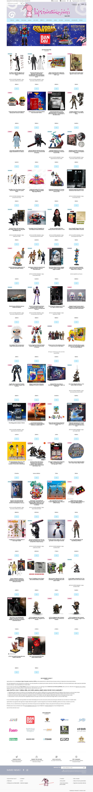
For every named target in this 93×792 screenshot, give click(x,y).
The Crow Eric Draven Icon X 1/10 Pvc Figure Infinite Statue (56, 307)
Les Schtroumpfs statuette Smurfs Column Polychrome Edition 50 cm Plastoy (76, 268)
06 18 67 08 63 (48, 705)
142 (76, 123)
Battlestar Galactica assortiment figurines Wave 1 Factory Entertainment (36, 268)
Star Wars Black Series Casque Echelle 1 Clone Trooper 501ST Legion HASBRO (56, 268)
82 (16, 395)
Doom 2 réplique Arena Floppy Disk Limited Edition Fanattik (36, 579)
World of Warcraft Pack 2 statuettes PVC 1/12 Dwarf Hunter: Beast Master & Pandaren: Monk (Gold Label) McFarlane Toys (36, 463)
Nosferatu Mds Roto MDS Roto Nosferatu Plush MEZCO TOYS (76, 190)
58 (56, 317)
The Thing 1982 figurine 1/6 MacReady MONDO (76, 540)
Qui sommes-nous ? (46, 678)
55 (56, 201)
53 (56, 162)
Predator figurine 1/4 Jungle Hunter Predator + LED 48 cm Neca (76, 112)
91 (76, 201)
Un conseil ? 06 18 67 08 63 (56, 758)
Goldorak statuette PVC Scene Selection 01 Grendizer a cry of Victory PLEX (56, 190)
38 (16, 84)
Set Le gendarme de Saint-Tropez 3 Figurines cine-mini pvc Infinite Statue (56, 502)
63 (16, 201)
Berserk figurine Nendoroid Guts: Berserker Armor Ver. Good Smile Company (36, 151)
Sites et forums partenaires (80, 780)
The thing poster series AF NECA (17, 423)
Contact (62, 778)
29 (76, 162)
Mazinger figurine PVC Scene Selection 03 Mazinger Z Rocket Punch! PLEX (56, 151)
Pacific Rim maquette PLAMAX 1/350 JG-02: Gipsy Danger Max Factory (16, 385)
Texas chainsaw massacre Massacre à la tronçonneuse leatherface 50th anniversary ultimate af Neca (16, 580)
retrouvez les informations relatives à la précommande (76, 759)
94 (16, 162)
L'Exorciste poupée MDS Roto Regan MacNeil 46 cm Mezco (16, 151)
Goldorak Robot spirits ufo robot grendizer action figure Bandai (56, 540)
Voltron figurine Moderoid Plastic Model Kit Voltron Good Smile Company (36, 346)
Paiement (9, 780)
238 (17, 512)
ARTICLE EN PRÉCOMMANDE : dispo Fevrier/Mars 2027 (76, 197)
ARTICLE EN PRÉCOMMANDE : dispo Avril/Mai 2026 (56, 547)
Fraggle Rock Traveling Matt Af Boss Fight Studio (16, 540)
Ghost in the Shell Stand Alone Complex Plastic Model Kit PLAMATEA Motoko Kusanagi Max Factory (36, 308)
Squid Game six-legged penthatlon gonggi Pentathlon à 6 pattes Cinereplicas (76, 502)
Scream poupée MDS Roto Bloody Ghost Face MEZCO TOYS (56, 229)
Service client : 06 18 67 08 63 (79, 1)
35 (38, 473)
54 (76, 590)
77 (56, 551)
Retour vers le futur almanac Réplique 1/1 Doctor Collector (36, 385)
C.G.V (22, 780)
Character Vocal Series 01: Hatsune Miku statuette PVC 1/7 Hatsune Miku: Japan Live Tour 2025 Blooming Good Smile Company (36, 502)
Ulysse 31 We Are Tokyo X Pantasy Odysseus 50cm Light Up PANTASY (56, 385)
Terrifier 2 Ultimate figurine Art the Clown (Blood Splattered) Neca (16, 74)
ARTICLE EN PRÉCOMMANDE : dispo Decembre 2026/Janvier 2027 (16, 80)
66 (56, 123)
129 (76, 279)
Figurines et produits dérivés (80, 783)
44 (17, 434)
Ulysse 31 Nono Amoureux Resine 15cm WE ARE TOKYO (37, 112)
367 (37, 512)
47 (36, 629)
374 (17, 473)
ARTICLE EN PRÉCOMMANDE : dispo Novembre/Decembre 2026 (36, 235)
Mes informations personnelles (64, 783)
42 (16, 551)
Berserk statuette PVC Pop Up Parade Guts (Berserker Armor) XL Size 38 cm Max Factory (37, 540)
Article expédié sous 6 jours (76, 274)
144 (36, 279)
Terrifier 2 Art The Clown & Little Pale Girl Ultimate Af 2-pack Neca (17, 190)
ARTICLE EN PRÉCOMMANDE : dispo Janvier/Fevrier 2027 (16, 197)
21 (16, 356)
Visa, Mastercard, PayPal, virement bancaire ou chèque (36, 759)
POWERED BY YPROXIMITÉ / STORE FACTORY (77, 790)
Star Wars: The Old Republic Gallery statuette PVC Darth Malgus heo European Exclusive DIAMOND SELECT (16, 619)
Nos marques (46, 713)
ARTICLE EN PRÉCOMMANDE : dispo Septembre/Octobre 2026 (56, 158)
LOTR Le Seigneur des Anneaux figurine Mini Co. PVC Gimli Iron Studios (56, 618)
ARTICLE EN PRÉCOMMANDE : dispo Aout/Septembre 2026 (76, 235)
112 (36, 123)
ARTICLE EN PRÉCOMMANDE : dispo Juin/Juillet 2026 (76, 430)
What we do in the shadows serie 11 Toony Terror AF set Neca (56, 346)
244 (56, 395)
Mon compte (54, 1)
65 (36, 317)
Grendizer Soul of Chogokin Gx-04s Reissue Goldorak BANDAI (36, 229)
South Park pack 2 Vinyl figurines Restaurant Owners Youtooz (17, 112)
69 (36, 356)
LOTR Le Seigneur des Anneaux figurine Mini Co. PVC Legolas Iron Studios (36, 618)
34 (16, 279)
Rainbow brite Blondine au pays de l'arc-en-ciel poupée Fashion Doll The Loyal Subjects (76, 346)
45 (16, 123)
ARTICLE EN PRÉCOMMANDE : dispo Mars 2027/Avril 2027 (36, 508)
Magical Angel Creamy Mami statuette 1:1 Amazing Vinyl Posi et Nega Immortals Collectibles (76, 307)
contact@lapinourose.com (31, 705)
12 (76, 512)
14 (56, 590)
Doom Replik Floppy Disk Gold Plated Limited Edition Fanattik (76, 229)
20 (36, 590)
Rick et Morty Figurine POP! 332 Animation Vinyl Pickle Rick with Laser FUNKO (56, 579)
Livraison (22, 778)
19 (76, 84)
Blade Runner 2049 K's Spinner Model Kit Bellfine (16, 307)
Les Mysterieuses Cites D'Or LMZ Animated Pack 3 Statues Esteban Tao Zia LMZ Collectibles (17, 463)
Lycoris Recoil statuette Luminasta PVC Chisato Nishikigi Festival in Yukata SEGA (36, 424)
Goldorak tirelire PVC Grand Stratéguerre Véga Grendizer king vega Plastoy (36, 190)
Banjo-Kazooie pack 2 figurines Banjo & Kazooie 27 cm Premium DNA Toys (56, 74)
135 (76, 317)
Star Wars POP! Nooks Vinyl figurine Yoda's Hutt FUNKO (76, 73)
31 (36, 201)
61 (36, 162)
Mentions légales (24, 783)
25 (36, 395)
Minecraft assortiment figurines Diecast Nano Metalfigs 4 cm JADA (56, 424)
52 (76, 395)
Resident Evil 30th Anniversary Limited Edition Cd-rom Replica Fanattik (76, 151)
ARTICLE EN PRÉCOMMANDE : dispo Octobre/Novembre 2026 (36, 313)
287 (37, 551)
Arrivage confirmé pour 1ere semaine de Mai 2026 (56, 352)
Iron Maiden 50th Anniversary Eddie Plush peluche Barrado (16, 346)
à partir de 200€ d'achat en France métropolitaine (16, 759)
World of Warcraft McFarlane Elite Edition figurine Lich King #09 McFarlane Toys (16, 229)
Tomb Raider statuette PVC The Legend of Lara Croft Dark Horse (76, 579)
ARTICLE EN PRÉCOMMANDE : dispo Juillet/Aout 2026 (16, 235)
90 (56, 240)
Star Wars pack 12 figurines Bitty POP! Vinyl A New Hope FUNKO (76, 462)
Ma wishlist (63, 1)
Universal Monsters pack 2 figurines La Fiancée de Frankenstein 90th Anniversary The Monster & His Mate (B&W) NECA (36, 74)
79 (56, 279)
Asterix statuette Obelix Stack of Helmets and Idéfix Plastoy (17, 268)
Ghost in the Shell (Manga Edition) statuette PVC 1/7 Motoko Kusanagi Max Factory (16, 502)
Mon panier (62, 780)
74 (16, 629)
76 (36, 84)
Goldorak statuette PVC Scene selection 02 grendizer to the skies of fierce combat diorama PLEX (76, 424)
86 (56, 84)
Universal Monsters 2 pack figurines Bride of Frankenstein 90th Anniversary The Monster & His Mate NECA (56, 113)
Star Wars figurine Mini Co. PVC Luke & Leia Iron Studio (76, 385)
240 (37, 240)
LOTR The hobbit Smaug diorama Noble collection (16, 657)
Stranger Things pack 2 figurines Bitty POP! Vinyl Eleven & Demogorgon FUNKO (56, 463)
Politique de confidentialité (13, 783)
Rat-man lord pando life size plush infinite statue (37, 657)
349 (76, 551)
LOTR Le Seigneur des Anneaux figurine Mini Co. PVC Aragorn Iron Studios (76, 618)
